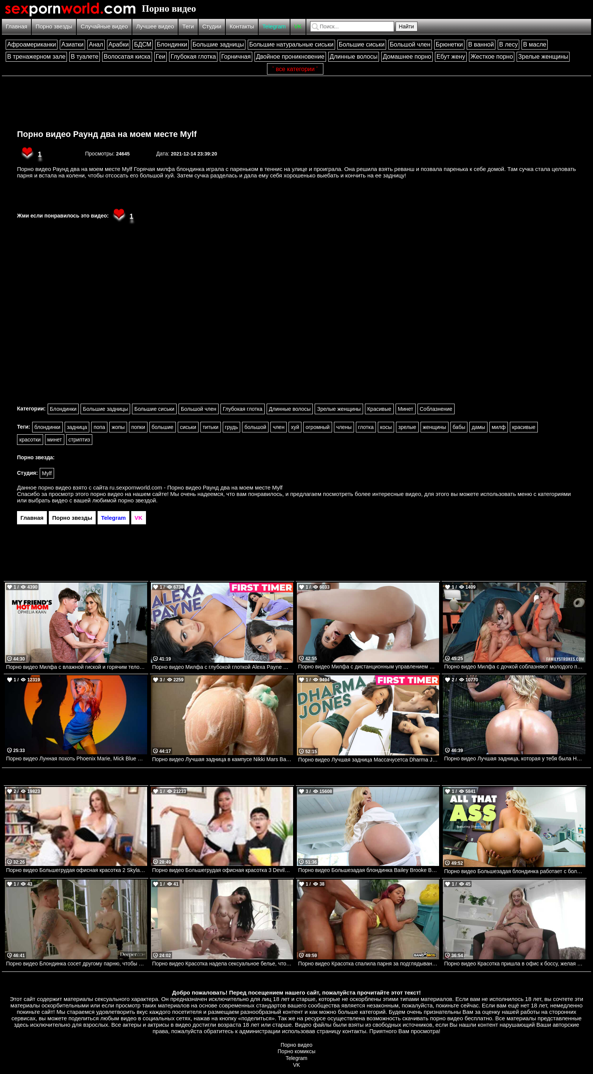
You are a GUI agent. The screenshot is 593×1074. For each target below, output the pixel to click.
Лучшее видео (155, 26)
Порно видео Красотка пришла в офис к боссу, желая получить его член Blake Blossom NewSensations (514, 964)
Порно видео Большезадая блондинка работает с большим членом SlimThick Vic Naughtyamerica (514, 871)
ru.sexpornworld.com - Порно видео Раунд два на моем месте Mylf (196, 487)
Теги (188, 26)
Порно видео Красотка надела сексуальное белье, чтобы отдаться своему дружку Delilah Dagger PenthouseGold (222, 964)
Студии (211, 26)
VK (298, 26)
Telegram (274, 26)
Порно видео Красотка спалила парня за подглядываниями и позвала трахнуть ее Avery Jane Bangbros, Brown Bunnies (368, 964)
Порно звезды (54, 26)
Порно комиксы (296, 1051)
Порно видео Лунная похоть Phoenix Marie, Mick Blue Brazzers (76, 758)
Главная (16, 26)
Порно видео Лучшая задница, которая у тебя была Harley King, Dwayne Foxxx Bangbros (514, 758)
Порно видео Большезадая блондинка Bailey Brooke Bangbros (368, 870)
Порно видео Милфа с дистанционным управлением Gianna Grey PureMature (368, 667)
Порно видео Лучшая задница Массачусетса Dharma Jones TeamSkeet (368, 760)
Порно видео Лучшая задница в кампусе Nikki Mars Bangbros (222, 759)
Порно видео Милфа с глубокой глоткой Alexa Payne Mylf (222, 667)
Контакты (242, 26)
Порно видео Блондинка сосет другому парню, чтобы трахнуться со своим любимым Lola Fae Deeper (76, 964)
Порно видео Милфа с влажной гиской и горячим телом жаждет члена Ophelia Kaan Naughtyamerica (76, 667)
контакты (354, 1031)
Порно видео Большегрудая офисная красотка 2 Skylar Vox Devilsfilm (76, 870)
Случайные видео (104, 26)
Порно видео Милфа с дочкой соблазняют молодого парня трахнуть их (514, 667)
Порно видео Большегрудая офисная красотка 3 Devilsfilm (222, 870)
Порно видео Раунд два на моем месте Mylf (107, 134)
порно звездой (137, 500)
